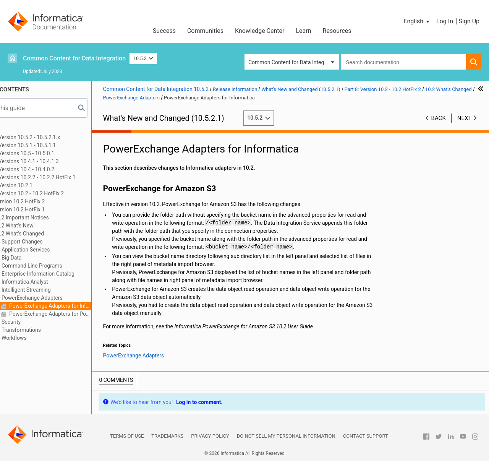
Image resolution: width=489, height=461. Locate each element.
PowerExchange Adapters (62, 298)
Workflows (44, 338)
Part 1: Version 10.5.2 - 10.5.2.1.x (52, 137)
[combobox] (403, 62)
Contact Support (365, 436)
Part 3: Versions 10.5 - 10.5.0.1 (49, 153)
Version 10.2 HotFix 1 (50, 209)
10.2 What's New (44, 225)
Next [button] (464, 118)
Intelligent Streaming (56, 290)
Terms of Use (127, 436)
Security (41, 322)
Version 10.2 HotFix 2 (50, 201)
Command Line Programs (62, 266)
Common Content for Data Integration (74, 58)
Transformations (51, 330)
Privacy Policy (210, 436)
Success (164, 30)
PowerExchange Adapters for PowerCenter (80, 314)
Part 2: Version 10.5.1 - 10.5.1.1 (50, 145)
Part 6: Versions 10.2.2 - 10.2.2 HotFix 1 (60, 177)
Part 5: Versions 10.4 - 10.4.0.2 (49, 169)
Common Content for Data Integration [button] (293, 62)
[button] (417, 21)
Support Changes (52, 242)
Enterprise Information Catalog (68, 274)
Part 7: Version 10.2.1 (38, 185)
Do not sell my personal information (286, 436)
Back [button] (438, 118)
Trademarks (167, 436)
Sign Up (468, 21)
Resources (337, 30)
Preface (22, 129)
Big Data (42, 258)
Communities (205, 30)
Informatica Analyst (55, 282)
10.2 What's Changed (49, 233)
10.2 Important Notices (52, 217)
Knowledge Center (260, 30)
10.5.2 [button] (143, 58)
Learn (303, 30)
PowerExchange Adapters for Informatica (80, 306)
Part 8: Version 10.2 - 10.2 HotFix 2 (54, 193)
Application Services (56, 250)
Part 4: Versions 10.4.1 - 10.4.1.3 (51, 161)
